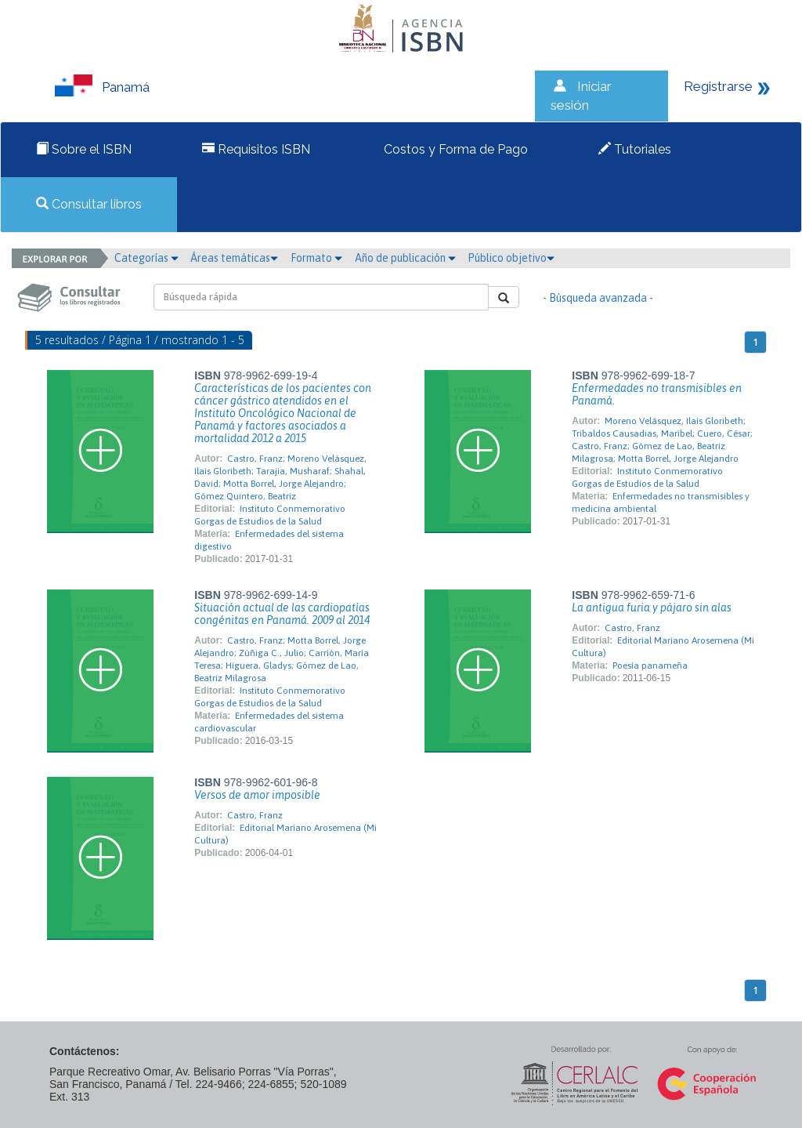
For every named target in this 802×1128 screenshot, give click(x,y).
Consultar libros (89, 204)
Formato (316, 258)
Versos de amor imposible (257, 795)
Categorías (146, 258)
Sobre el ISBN (84, 149)
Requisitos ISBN (256, 149)
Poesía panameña (650, 665)
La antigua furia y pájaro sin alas (652, 607)
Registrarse (718, 86)
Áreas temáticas (234, 258)
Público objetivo (511, 258)
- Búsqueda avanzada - (598, 298)
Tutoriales (634, 149)
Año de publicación (405, 258)
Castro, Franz (632, 627)
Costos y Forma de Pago (454, 149)
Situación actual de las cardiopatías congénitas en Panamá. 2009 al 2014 (282, 613)
